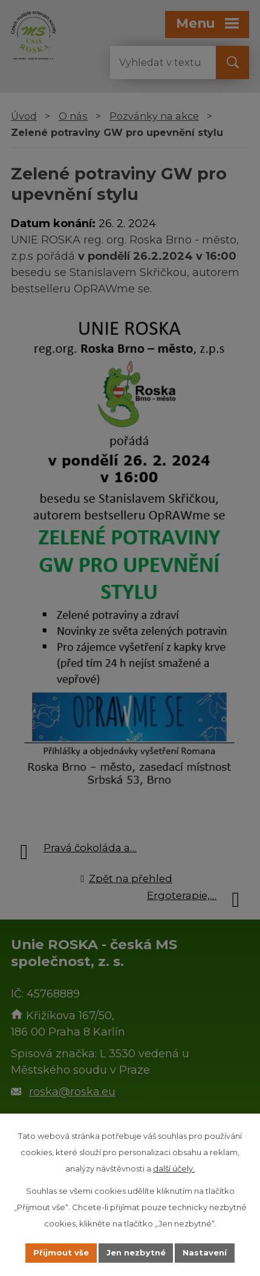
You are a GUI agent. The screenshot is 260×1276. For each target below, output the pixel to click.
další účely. (174, 1168)
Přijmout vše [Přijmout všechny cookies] (61, 1252)
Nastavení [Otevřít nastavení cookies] (205, 1252)
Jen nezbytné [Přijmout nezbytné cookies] (136, 1252)
